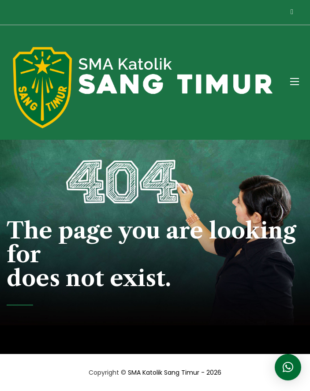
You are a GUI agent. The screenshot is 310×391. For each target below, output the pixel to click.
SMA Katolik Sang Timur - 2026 (174, 372)
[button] (288, 367)
